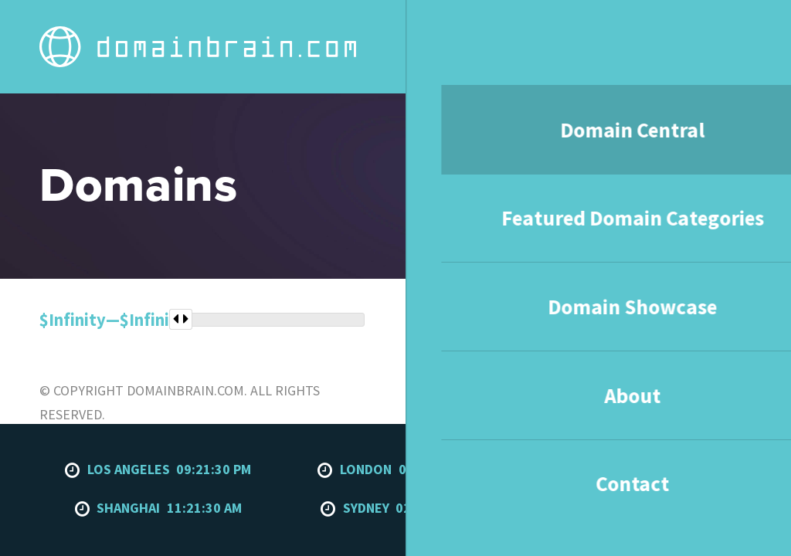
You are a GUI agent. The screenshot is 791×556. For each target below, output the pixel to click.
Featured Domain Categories (401, 29)
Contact (671, 29)
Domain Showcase (530, 29)
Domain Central (278, 29)
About (612, 29)
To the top (720, 326)
